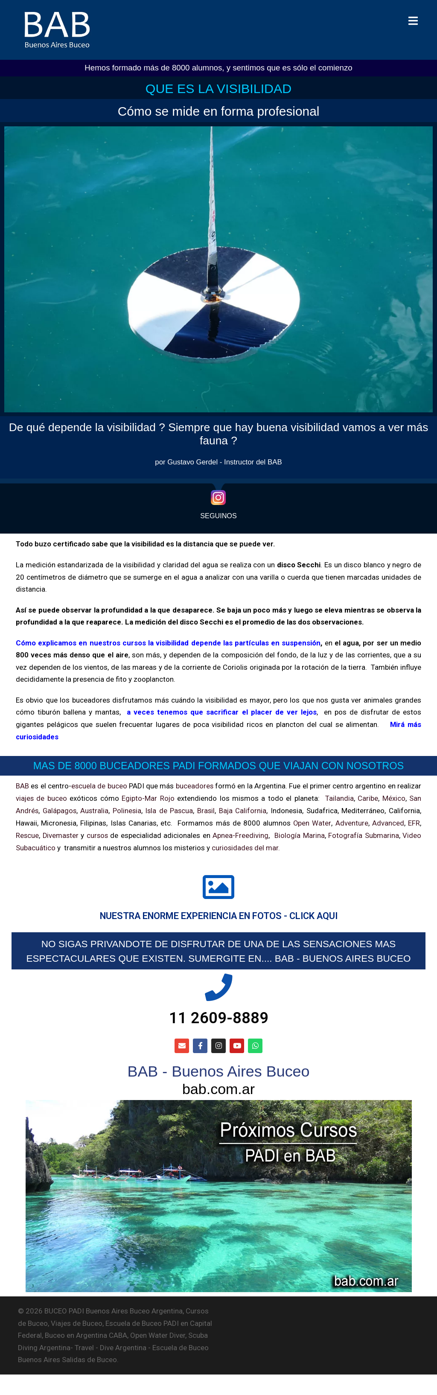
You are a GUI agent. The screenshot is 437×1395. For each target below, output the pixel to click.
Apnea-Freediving (241, 833)
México (393, 797)
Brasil (207, 809)
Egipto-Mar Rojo (148, 797)
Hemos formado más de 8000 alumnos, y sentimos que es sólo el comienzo (218, 67)
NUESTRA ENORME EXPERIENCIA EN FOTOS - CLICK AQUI (218, 915)
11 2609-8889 (218, 1033)
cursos (98, 833)
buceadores (195, 785)
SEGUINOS (218, 516)
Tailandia (339, 797)
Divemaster (61, 833)
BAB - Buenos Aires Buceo (218, 1090)
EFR (414, 821)
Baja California (244, 809)
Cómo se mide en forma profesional (219, 110)
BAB (22, 785)
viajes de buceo (42, 797)
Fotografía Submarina (364, 833)
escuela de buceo (99, 785)
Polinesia (128, 809)
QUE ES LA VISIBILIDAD (218, 88)
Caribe (368, 797)
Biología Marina (300, 833)
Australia (95, 809)
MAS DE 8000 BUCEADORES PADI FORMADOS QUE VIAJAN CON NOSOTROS (218, 765)
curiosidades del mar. (245, 846)
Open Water (312, 821)
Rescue (27, 833)
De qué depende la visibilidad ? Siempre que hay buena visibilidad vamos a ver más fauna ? (218, 433)
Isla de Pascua (170, 809)
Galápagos (60, 809)
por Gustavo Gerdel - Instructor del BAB (218, 461)
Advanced (388, 821)
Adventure (351, 821)
